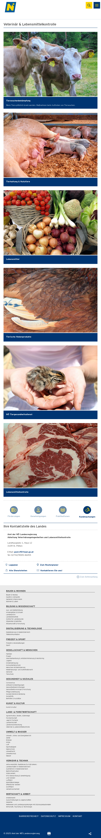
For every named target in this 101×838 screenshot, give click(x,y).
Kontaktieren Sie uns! (51, 570)
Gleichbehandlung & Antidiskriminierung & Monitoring (25, 658)
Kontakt (77, 816)
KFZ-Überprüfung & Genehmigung (18, 776)
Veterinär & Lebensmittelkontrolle (18, 727)
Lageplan (13, 565)
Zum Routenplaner (49, 565)
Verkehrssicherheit (12, 789)
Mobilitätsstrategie (12, 782)
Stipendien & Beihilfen (14, 621)
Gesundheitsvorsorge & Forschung (18, 689)
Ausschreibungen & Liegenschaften (18, 800)
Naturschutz (10, 749)
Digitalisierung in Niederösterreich (18, 632)
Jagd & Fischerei (12, 720)
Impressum (64, 816)
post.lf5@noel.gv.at (24, 552)
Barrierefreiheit (29, 816)
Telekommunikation (13, 634)
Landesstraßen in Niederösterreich (18, 767)
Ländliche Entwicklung (14, 725)
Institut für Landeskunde (14, 619)
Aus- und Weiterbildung (14, 610)
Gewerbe (9, 802)
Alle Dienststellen (18, 570)
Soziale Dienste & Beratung (15, 694)
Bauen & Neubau (12, 595)
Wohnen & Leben (12, 601)
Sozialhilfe (9, 696)
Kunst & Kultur (11, 707)
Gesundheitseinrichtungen (15, 687)
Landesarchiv (11, 615)
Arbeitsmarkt (10, 798)
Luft (7, 744)
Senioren (9, 672)
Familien (9, 654)
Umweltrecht (10, 751)
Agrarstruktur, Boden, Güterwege (18, 716)
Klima (8, 742)
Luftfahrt (9, 780)
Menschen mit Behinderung (15, 667)
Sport (8, 645)
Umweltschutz (11, 753)
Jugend (8, 661)
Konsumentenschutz (13, 665)
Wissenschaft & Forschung (15, 624)
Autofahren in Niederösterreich (17, 769)
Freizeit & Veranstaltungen (15, 643)
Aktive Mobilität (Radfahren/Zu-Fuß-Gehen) (21, 764)
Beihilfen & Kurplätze (13, 698)
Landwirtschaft (11, 722)
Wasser (8, 756)
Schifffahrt (10, 787)
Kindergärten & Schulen (14, 612)
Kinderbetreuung (12, 663)
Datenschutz (48, 816)
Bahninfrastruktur (12, 771)
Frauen (8, 656)
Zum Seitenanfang (87, 577)
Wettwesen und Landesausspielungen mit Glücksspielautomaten (28, 804)
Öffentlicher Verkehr (13, 785)
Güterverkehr (10, 773)
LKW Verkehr (10, 778)
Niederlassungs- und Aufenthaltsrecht (19, 670)
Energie (8, 740)
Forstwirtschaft (11, 718)
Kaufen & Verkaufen (13, 597)
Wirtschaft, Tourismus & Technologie (19, 807)
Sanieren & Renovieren (14, 599)
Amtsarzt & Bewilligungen (15, 685)
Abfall (8, 738)
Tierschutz (10, 674)
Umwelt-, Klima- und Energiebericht (18, 736)
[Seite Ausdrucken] (49, 834)
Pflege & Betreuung (13, 692)
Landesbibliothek (12, 617)
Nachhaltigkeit (11, 747)
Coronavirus (10, 683)
